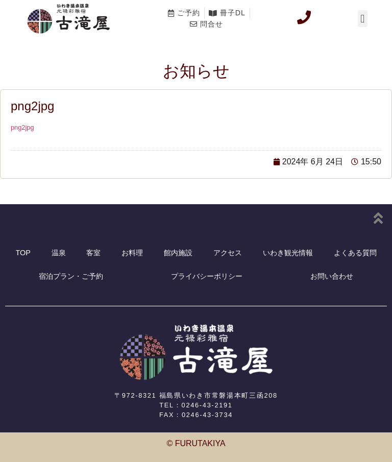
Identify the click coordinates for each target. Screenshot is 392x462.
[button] (363, 18)
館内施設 (178, 253)
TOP (22, 253)
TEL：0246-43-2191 (195, 405)
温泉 (59, 253)
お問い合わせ (331, 276)
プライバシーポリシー (206, 276)
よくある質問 (355, 253)
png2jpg (22, 127)
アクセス (227, 253)
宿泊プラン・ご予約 (71, 276)
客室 (93, 253)
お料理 (132, 253)
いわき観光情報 (288, 253)
